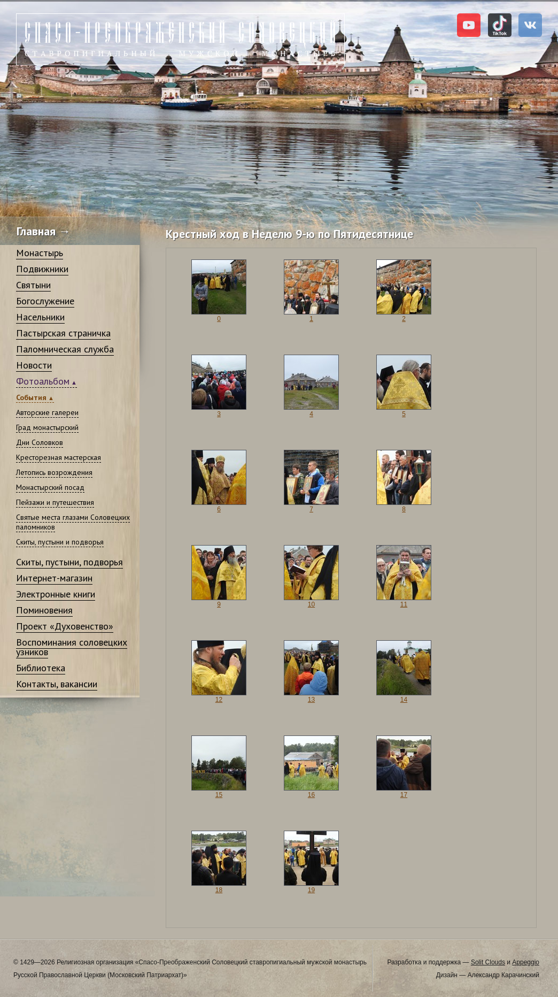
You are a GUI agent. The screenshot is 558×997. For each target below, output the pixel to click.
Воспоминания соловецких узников (71, 647)
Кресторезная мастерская (58, 457)
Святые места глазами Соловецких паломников (73, 522)
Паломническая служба (65, 349)
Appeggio (525, 962)
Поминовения (44, 610)
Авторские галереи (47, 412)
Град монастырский (47, 427)
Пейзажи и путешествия (55, 502)
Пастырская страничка (63, 333)
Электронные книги (55, 594)
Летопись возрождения (54, 472)
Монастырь (39, 253)
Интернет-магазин (54, 578)
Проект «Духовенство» (64, 626)
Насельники (40, 317)
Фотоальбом (42, 381)
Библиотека (40, 668)
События (31, 397)
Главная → (44, 231)
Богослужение (45, 301)
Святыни (33, 285)
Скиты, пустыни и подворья (60, 542)
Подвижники (42, 269)
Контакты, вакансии (56, 684)
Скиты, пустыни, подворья (69, 562)
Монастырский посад (50, 487)
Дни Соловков (39, 442)
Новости (34, 365)
